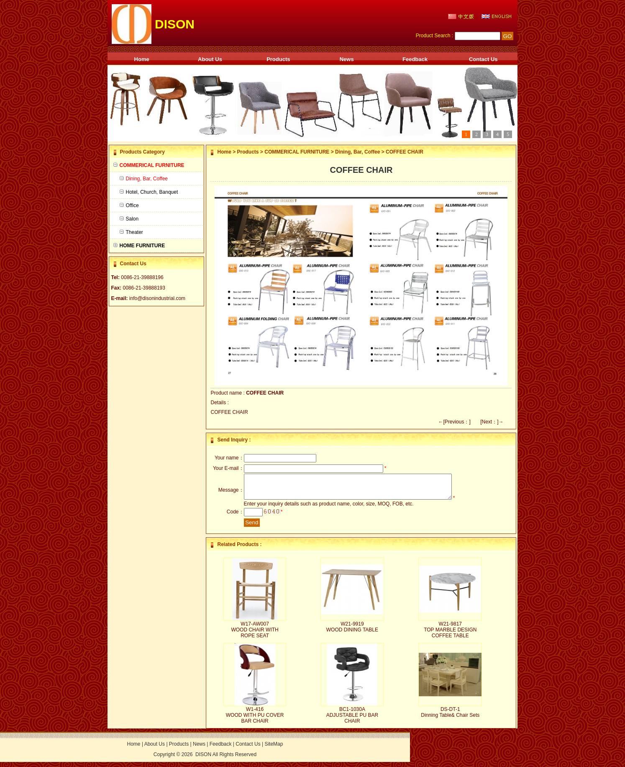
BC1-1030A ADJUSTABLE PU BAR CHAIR (352, 720)
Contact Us (483, 59)
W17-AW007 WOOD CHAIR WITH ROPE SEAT (254, 635)
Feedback (415, 59)
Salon (129, 219)
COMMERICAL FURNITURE (296, 152)
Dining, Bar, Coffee (357, 152)
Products (278, 59)
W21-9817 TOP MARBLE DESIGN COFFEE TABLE (450, 635)
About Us (210, 59)
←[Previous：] (454, 422)
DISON (203, 759)
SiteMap (273, 749)
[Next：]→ (491, 422)
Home (141, 59)
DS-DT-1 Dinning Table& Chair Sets (450, 717)
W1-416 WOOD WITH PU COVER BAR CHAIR (255, 720)
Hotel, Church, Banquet (149, 192)
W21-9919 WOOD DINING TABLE (352, 632)
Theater (131, 232)
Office (129, 205)
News (347, 59)
